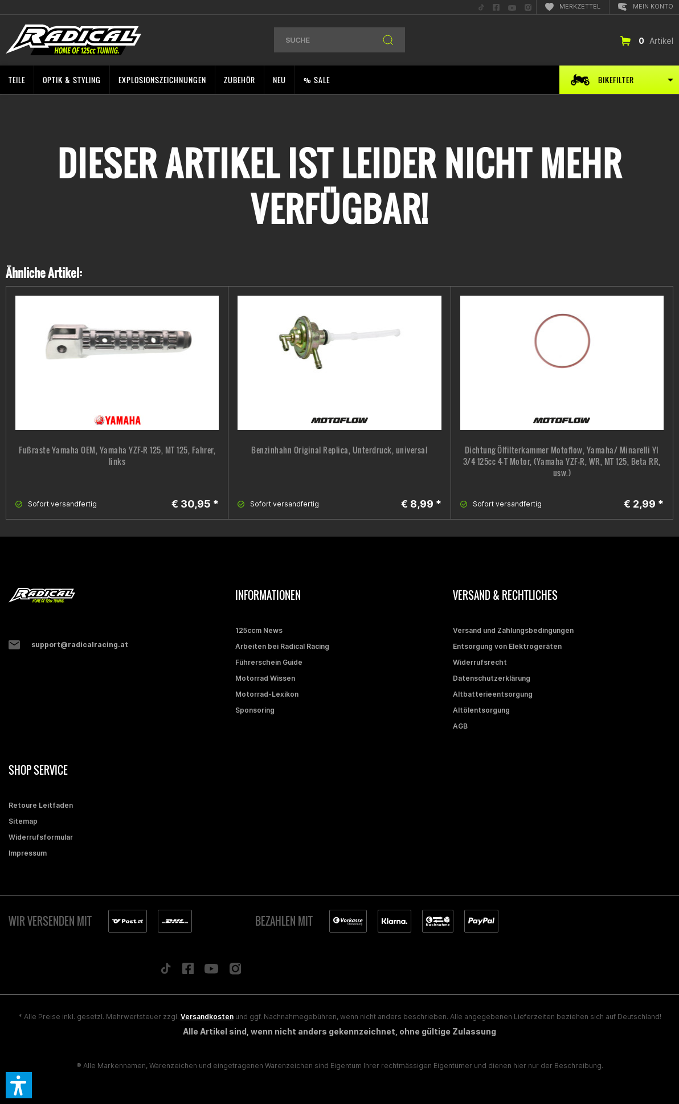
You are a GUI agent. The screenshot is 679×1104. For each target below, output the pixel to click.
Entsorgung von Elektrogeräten (507, 646)
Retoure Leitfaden (41, 805)
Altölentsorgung (481, 710)
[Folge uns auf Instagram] (236, 971)
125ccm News (259, 630)
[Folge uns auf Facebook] (188, 971)
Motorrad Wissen (265, 678)
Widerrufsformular (41, 837)
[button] (19, 1085)
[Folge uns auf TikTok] (165, 971)
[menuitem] (481, 7)
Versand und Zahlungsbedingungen (513, 630)
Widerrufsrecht (480, 662)
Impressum (28, 853)
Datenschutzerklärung (491, 678)
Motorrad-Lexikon (266, 694)
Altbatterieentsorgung (493, 694)
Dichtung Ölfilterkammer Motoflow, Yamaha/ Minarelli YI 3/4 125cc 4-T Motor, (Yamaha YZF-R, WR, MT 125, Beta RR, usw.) (562, 461)
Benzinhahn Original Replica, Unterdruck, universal (339, 450)
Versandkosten (207, 1016)
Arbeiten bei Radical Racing (282, 646)
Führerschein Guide (268, 662)
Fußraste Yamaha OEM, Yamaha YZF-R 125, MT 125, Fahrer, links (117, 455)
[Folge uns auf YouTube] (211, 971)
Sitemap (23, 821)
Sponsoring (255, 710)
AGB (460, 726)
